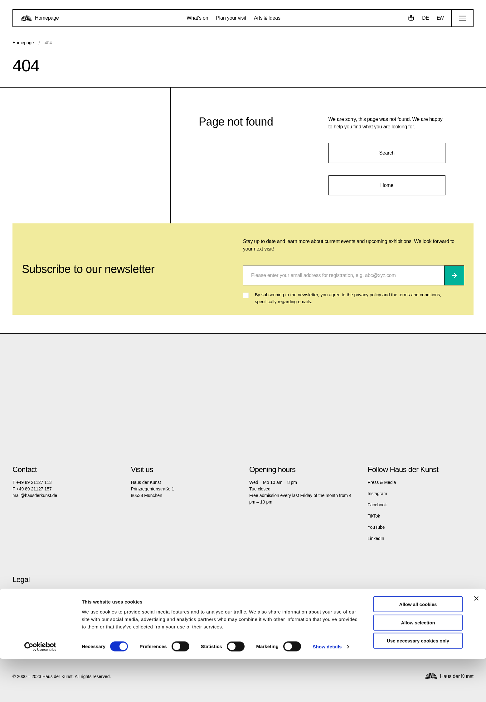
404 (48, 42)
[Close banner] (476, 641)
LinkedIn (376, 538)
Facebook (377, 504)
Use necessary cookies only (418, 683)
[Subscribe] (454, 275)
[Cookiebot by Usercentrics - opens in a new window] (40, 690)
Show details (327, 689)
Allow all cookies (418, 647)
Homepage (23, 42)
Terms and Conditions (33, 614)
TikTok (374, 515)
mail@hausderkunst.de (34, 495)
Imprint (19, 592)
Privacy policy (25, 603)
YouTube (376, 527)
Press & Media (382, 482)
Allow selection (418, 665)
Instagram (377, 493)
